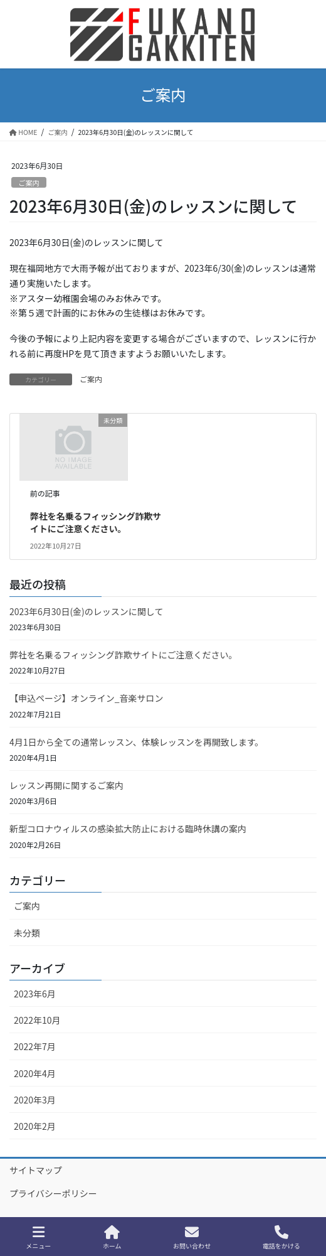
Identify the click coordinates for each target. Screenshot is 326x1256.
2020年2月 (35, 1126)
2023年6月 (35, 993)
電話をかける (281, 1237)
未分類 (27, 932)
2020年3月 (35, 1099)
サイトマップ (35, 1170)
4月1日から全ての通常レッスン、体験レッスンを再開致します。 (136, 742)
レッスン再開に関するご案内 (66, 785)
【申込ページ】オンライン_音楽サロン (86, 698)
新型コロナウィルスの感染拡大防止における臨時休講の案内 (127, 828)
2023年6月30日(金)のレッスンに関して (86, 611)
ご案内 (28, 183)
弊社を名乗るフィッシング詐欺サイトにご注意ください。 (96, 522)
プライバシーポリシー (53, 1193)
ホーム (112, 1237)
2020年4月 (35, 1073)
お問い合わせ (192, 1237)
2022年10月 (37, 1020)
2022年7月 (35, 1046)
